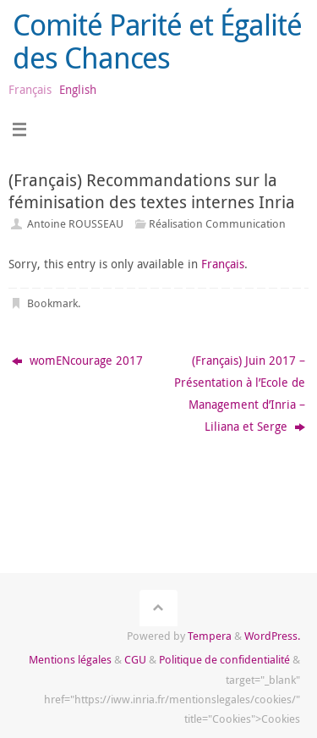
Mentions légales (70, 659)
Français (222, 264)
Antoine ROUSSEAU (75, 223)
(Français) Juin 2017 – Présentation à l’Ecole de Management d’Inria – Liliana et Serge (239, 393)
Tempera (210, 635)
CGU (135, 659)
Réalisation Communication (217, 223)
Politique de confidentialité (224, 659)
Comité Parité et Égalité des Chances (157, 41)
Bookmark (52, 303)
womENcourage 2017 (77, 360)
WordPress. (272, 635)
